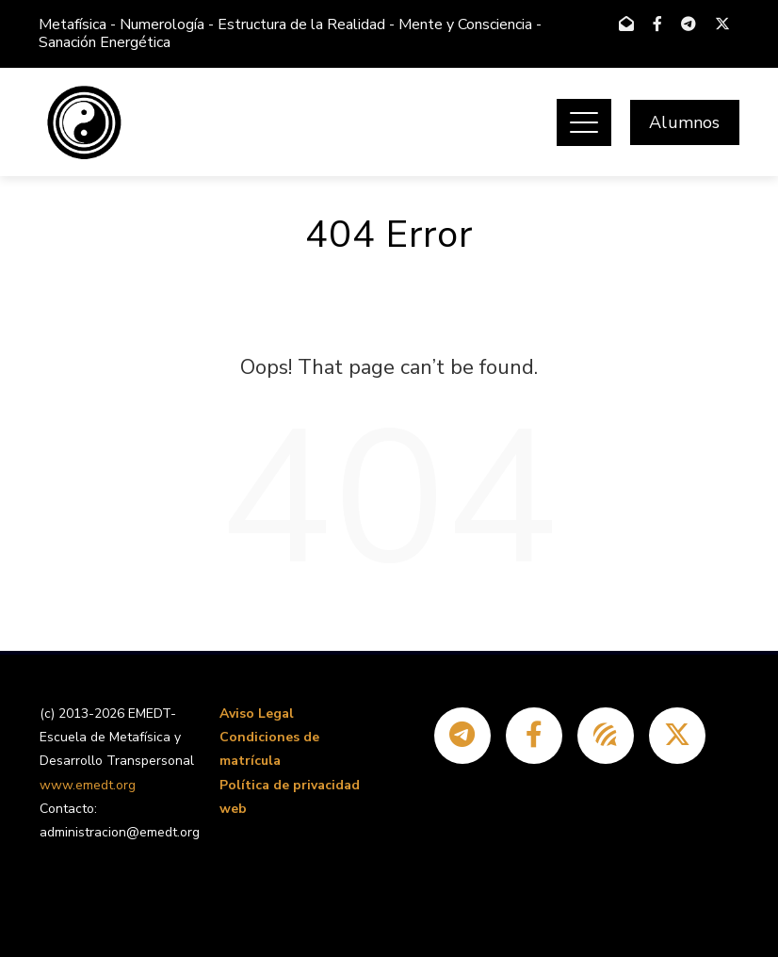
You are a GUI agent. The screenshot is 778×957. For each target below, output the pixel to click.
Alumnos (684, 122)
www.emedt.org (88, 785)
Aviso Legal (256, 713)
